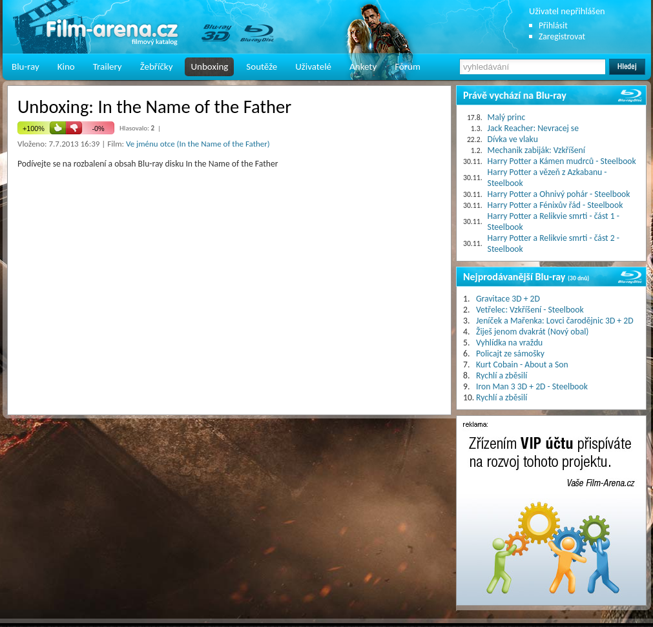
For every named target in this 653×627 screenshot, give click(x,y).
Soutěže (261, 66)
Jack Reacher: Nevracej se (533, 128)
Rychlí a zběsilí (501, 375)
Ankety (363, 66)
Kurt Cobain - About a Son (522, 364)
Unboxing (209, 66)
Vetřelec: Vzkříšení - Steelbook (530, 309)
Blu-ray (25, 66)
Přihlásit (553, 25)
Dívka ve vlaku (513, 139)
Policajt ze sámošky (510, 353)
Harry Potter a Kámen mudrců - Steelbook (562, 161)
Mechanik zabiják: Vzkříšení (536, 150)
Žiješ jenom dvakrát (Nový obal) (532, 331)
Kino (66, 66)
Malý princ (507, 117)
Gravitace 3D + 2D (508, 298)
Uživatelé (313, 66)
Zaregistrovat (562, 36)
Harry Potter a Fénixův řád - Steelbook (555, 205)
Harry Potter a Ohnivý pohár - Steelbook (559, 194)
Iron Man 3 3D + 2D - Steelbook (532, 386)
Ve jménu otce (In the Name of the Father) (198, 144)
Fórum (407, 66)
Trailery (107, 66)
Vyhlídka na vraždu (509, 342)
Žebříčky (156, 66)
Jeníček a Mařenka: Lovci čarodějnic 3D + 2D (555, 320)
